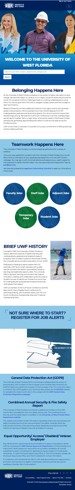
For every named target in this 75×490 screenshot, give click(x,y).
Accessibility (30, 478)
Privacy (69, 484)
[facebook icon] (60, 473)
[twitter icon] (67, 473)
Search (7, 77)
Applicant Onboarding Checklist (37, 168)
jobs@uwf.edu (10, 165)
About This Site (57, 478)
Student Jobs (49, 216)
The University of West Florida (48, 482)
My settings (65, 1)
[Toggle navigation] (69, 6)
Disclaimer (62, 484)
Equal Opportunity (43, 478)
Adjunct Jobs (60, 193)
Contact (68, 478)
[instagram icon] (63, 473)
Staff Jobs (37, 193)
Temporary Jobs (26, 216)
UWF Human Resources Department (37, 446)
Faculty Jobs (14, 193)
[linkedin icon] (70, 473)
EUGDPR (59, 389)
